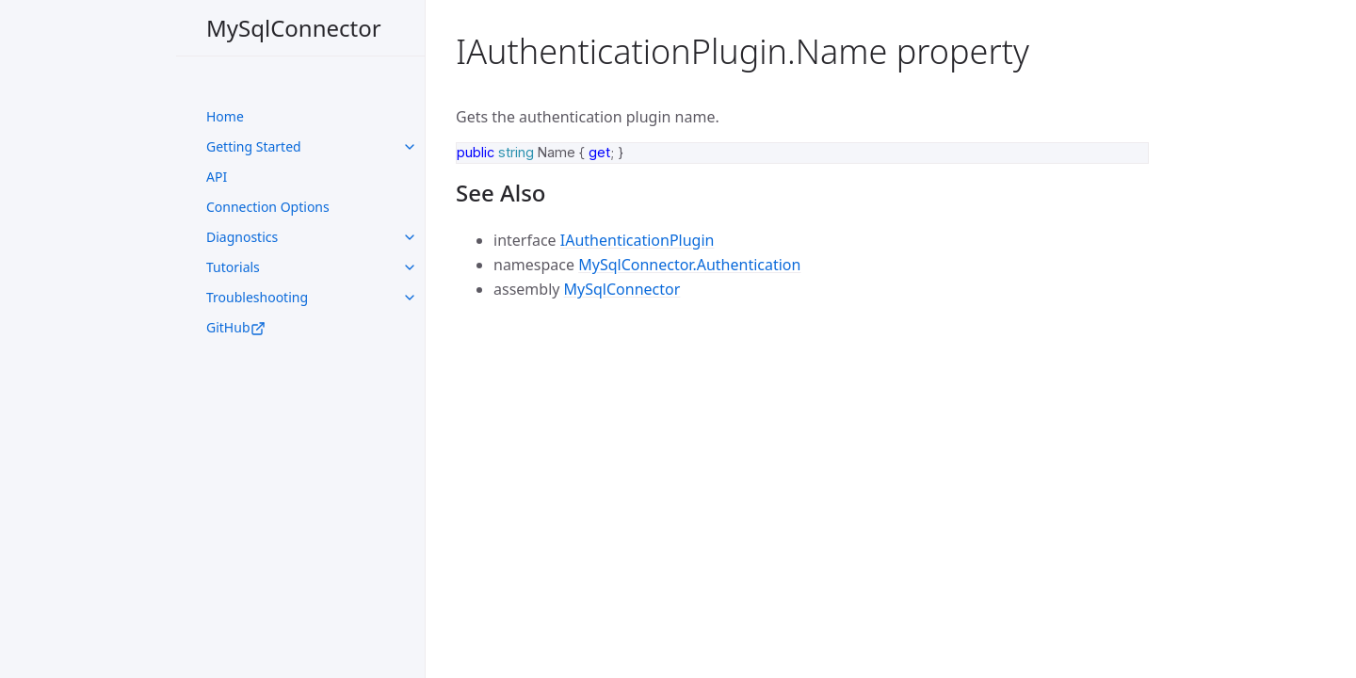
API (216, 177)
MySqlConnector (293, 27)
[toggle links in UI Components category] (410, 147)
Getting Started (253, 146)
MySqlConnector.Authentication (689, 264)
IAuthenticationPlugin (637, 240)
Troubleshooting (257, 297)
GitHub (236, 327)
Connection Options (268, 207)
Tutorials (233, 267)
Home (225, 116)
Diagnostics (242, 237)
